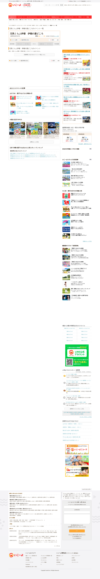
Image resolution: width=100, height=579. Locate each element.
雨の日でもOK (71, 5)
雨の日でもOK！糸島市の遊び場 (71, 430)
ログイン (89, 1)
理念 (57, 557)
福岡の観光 (52, 497)
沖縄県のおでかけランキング (17, 158)
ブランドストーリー (76, 555)
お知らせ (42, 44)
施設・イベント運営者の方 (31, 555)
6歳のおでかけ (70, 337)
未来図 (73, 557)
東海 (35, 19)
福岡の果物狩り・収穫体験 (15, 515)
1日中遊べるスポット (87, 5)
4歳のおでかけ (70, 334)
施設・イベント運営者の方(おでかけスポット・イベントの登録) (30, 526)
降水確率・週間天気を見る (85, 144)
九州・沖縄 (66, 19)
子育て (80, 17)
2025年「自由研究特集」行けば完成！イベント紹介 (20, 521)
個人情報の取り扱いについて (77, 525)
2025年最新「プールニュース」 (37, 520)
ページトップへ (86, 489)
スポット (12, 17)
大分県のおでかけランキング (17, 156)
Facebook (28, 564)
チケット (19, 44)
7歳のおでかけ (84, 337)
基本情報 (12, 44)
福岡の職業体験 (46, 501)
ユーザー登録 (12, 526)
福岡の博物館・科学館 (39, 510)
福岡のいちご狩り (48, 514)
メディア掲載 (43, 562)
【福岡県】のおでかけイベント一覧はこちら (34, 54)
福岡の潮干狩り (40, 514)
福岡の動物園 (19, 497)
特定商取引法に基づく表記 (31, 566)
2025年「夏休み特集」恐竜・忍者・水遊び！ (19, 520)
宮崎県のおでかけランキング (32, 156)
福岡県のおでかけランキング (37, 153)
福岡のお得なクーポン (14, 504)
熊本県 (83, 412)
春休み (65, 5)
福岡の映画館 (31, 510)
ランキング (44, 17)
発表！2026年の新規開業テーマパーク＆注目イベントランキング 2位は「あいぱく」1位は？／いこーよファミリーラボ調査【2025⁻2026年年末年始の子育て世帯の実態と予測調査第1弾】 (38, 532)
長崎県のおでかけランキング (32, 155)
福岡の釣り (34, 497)
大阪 (50, 19)
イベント (20, 17)
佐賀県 (75, 412)
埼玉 (31, 19)
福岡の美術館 (48, 510)
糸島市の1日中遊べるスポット (70, 433)
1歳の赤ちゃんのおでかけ (84, 328)
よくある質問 (43, 557)
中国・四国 (60, 19)
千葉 (29, 19)
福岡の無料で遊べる (24, 504)
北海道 (16, 19)
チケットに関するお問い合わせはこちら (77, 534)
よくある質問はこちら (77, 536)
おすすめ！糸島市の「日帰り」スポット (72, 423)
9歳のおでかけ (84, 340)
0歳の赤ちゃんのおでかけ (69, 328)
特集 (88, 17)
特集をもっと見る (87, 241)
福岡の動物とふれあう (30, 501)
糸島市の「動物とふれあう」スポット (72, 427)
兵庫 (55, 19)
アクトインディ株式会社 (72, 553)
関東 (20, 19)
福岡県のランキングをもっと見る (77, 408)
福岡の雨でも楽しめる (14, 510)
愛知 (37, 19)
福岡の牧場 (40, 497)
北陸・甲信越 (42, 19)
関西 (48, 19)
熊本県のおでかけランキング (47, 155)
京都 (53, 19)
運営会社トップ (59, 555)
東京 (23, 19)
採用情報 (58, 562)
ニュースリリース (29, 562)
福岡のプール (46, 497)
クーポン (27, 44)
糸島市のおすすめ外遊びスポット (71, 440)
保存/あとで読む (72, 1)
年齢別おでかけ (55, 17)
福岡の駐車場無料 (33, 504)
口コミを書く (14, 40)
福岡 (70, 19)
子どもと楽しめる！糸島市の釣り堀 (71, 437)
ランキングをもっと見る (86, 417)
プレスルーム (43, 560)
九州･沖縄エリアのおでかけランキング (19, 153)
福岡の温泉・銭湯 (13, 514)
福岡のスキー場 (21, 514)
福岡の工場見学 (13, 501)
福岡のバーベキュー (27, 497)
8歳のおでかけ (70, 340)
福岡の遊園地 (12, 497)
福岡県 (71, 412)
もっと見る (56, 545)
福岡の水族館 (54, 510)
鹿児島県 (77, 414)
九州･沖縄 (66, 412)
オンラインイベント (32, 17)
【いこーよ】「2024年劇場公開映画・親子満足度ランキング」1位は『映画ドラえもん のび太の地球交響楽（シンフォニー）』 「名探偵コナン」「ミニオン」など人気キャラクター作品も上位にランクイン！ (38, 542)
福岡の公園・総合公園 (51, 504)
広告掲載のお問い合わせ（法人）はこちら (77, 526)
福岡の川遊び (12, 506)
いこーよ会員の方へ (77, 538)
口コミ (34, 44)
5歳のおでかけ (84, 334)
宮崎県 (72, 414)
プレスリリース (75, 562)
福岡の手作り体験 (21, 501)
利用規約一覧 (28, 557)
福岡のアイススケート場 (31, 514)
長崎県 (79, 412)
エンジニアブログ (60, 564)
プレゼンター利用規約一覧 (46, 555)
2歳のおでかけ (70, 331)
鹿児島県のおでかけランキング (48, 156)
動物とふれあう (78, 5)
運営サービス (59, 560)
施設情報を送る (24, 40)
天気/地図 (56, 44)
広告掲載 (27, 560)
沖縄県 (81, 414)
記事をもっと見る (34, 142)
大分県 (88, 412)
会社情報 (73, 560)
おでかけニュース (69, 17)
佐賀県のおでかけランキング (17, 155)
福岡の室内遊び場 (23, 510)
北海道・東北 (11, 19)
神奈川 (25, 19)
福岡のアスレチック (42, 504)
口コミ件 (56, 36)
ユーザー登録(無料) (82, 1)
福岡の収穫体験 (39, 501)
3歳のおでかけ (84, 331)
